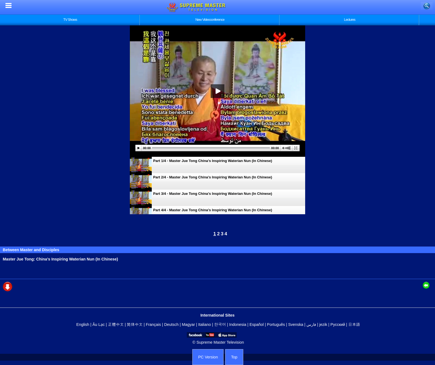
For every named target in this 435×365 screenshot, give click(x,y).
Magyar (188, 324)
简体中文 (134, 324)
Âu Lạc (98, 324)
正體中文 (116, 324)
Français (153, 324)
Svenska (295, 324)
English (82, 324)
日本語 (354, 324)
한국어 (220, 324)
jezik (323, 324)
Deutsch (171, 324)
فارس (311, 324)
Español (257, 324)
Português (276, 324)
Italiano (204, 324)
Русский (337, 324)
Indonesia (237, 324)
